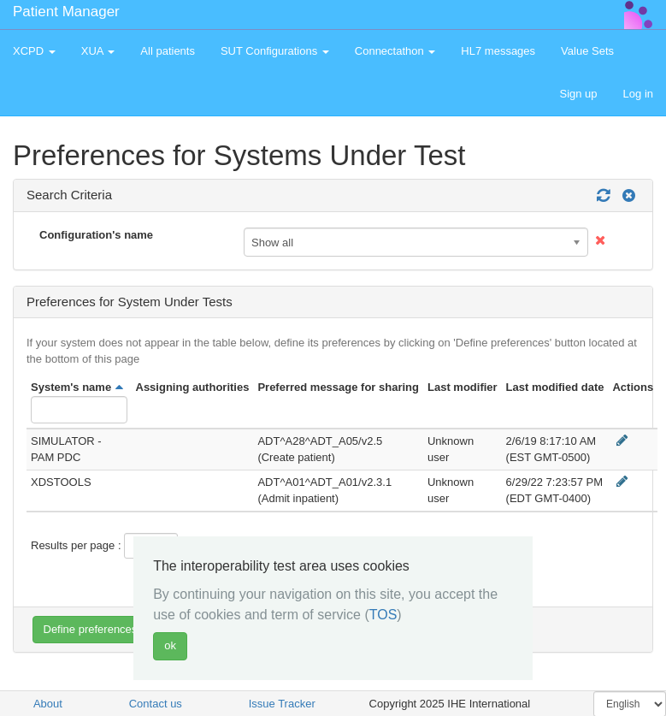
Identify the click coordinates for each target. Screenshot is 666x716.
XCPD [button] (34, 50)
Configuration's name (96, 234)
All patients (167, 50)
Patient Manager (66, 11)
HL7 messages (498, 50)
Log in (638, 93)
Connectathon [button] (395, 50)
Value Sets (587, 50)
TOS (383, 614)
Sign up (578, 93)
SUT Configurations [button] (275, 50)
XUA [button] (98, 50)
